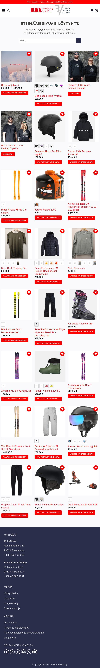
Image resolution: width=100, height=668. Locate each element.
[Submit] (78, 40)
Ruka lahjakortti (10, 85)
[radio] (36, 86)
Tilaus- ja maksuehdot (16, 627)
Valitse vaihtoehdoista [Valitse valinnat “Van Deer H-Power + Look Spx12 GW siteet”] (14, 457)
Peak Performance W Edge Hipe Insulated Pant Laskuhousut (50, 332)
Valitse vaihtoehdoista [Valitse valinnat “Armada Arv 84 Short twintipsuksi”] (81, 396)
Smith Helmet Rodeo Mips (49, 504)
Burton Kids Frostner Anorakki (79, 153)
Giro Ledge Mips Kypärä (48, 96)
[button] (4, 10)
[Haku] (8, 10)
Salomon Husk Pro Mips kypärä (48, 153)
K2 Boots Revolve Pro (80, 323)
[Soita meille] (29, 651)
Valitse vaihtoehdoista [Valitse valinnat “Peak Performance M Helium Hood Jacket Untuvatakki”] (48, 282)
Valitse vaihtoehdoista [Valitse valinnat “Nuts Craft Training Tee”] (14, 276)
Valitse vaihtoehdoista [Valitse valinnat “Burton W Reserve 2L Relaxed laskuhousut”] (48, 457)
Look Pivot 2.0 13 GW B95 (83, 504)
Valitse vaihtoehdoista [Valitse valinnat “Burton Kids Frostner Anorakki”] (81, 162)
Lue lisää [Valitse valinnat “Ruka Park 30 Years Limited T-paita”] (8, 154)
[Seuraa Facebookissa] (6, 651)
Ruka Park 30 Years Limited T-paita (12, 147)
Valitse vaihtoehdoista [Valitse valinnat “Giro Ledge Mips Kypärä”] (48, 104)
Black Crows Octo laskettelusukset (11, 331)
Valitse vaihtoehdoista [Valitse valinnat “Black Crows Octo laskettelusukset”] (14, 340)
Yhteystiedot (11, 593)
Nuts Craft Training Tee (14, 268)
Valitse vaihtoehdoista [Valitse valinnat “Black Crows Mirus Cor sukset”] (14, 220)
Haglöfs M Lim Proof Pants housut (16, 506)
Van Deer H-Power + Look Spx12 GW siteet (15, 448)
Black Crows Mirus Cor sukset (14, 211)
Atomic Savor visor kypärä (82, 446)
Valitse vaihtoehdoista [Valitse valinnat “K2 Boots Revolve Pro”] (81, 331)
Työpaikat (9, 598)
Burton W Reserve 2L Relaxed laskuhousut (46, 448)
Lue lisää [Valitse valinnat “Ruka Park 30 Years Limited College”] (74, 94)
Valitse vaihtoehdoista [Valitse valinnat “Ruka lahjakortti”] (14, 93)
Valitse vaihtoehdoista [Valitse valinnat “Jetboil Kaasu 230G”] (48, 217)
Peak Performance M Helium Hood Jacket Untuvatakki (46, 271)
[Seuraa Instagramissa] (12, 651)
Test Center (10, 622)
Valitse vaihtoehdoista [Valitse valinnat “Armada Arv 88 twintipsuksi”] (14, 399)
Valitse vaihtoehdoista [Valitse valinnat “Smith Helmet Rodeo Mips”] (48, 512)
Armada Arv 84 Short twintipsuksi (79, 386)
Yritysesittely (11, 603)
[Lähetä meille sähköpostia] (23, 651)
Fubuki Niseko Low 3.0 (47, 391)
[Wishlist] (92, 10)
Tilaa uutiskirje (12, 608)
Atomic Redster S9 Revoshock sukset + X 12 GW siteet (82, 207)
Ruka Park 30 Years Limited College (79, 86)
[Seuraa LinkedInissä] (34, 651)
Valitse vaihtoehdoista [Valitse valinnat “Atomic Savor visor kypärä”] (81, 454)
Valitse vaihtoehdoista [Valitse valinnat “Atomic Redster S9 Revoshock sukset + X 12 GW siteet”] (81, 218)
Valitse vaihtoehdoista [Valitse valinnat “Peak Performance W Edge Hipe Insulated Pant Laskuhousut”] (48, 343)
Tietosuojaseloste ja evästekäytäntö (24, 632)
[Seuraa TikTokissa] (18, 651)
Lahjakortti (10, 637)
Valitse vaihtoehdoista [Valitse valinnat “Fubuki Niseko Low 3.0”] (48, 399)
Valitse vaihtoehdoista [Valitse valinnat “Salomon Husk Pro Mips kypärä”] (48, 162)
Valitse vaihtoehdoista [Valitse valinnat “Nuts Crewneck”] (81, 276)
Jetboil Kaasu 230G (45, 209)
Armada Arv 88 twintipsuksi (16, 391)
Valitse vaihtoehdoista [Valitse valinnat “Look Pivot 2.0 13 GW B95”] (81, 512)
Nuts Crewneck (76, 268)
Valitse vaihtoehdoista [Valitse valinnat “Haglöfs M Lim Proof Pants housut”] (14, 515)
